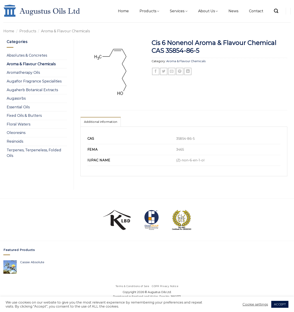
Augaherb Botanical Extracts (32, 90)
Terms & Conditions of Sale (132, 286)
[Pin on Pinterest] (179, 71)
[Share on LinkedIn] (187, 71)
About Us (208, 11)
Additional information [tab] (100, 121)
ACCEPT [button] (280, 304)
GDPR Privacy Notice (165, 286)
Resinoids (15, 141)
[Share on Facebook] (155, 71)
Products (149, 11)
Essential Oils (18, 107)
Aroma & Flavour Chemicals (65, 31)
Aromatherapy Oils (23, 72)
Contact (256, 11)
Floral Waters (18, 124)
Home (123, 11)
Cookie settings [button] (255, 304)
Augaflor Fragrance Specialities (34, 81)
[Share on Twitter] (163, 71)
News (233, 11)
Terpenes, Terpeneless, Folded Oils (34, 153)
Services (178, 11)
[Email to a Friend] (171, 71)
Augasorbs (16, 98)
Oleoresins (16, 133)
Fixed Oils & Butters (24, 115)
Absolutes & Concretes (27, 55)
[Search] (276, 11)
